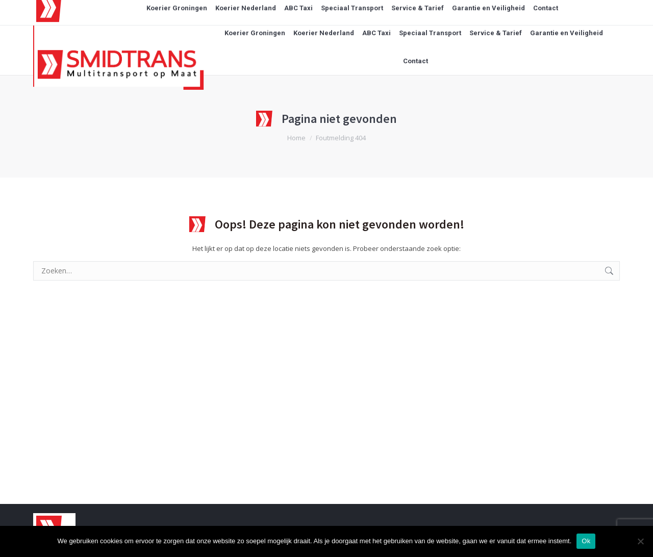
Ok (586, 541)
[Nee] (640, 541)
